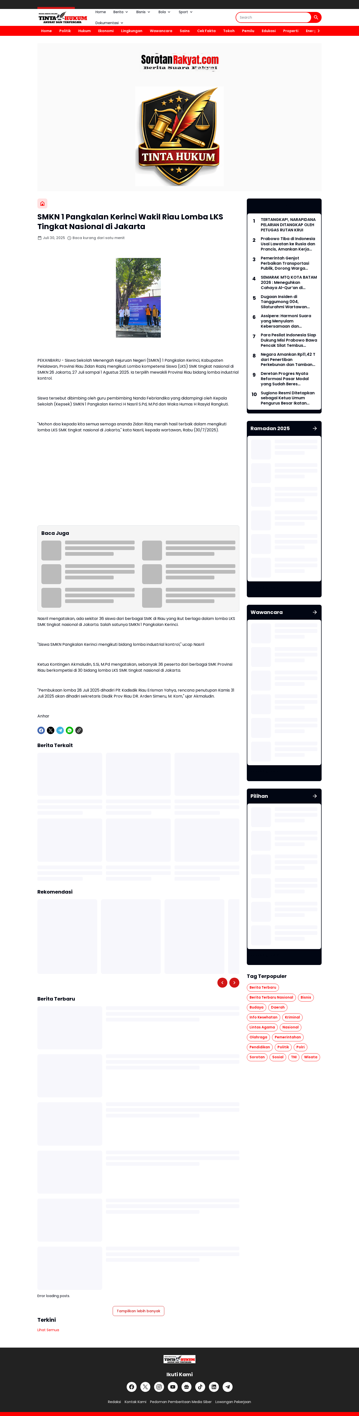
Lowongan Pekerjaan (233, 1401)
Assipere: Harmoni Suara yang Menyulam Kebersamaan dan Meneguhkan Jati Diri (286, 321)
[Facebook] (41, 730)
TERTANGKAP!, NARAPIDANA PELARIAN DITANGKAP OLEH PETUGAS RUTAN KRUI (288, 225)
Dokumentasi (109, 22)
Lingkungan (131, 30)
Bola (165, 11)
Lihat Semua (48, 1329)
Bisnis (143, 11)
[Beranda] (42, 203)
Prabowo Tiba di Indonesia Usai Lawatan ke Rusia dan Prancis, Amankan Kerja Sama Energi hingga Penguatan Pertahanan (288, 244)
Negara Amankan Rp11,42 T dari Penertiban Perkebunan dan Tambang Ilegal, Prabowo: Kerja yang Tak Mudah (289, 359)
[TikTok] (200, 1387)
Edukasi (269, 30)
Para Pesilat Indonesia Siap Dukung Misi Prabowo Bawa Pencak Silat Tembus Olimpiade (289, 340)
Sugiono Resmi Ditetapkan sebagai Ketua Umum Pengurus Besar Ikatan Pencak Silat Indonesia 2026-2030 (288, 398)
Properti (290, 30)
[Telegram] (60, 730)
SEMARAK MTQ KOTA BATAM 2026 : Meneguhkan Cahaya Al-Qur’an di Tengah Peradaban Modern (289, 282)
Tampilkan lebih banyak (138, 1311)
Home (100, 11)
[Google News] (186, 1387)
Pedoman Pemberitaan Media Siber (181, 1401)
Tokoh (229, 30)
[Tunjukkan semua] (315, 428)
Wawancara (161, 30)
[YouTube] (173, 1387)
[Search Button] (316, 17)
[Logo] (179, 1359)
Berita (121, 11)
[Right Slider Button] (317, 31)
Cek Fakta (206, 30)
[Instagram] (159, 1387)
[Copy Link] (79, 730)
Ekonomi (106, 30)
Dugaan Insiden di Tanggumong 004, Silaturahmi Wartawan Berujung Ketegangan (284, 302)
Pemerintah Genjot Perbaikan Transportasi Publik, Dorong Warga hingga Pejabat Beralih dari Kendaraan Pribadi (288, 263)
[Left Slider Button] (222, 983)
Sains (185, 30)
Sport (186, 11)
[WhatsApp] (69, 730)
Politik (65, 30)
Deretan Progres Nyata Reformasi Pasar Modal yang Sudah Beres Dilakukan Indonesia (285, 379)
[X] (50, 730)
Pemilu (248, 30)
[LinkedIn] (214, 1387)
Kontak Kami (135, 1401)
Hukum (84, 30)
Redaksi (114, 1401)
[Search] (273, 17)
